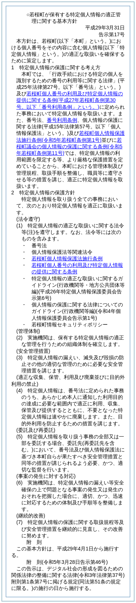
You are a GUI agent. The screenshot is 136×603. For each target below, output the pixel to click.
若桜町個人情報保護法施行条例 (67, 258)
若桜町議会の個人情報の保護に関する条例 (69, 146)
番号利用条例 (62, 120)
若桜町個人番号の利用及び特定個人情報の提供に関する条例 (69, 100)
